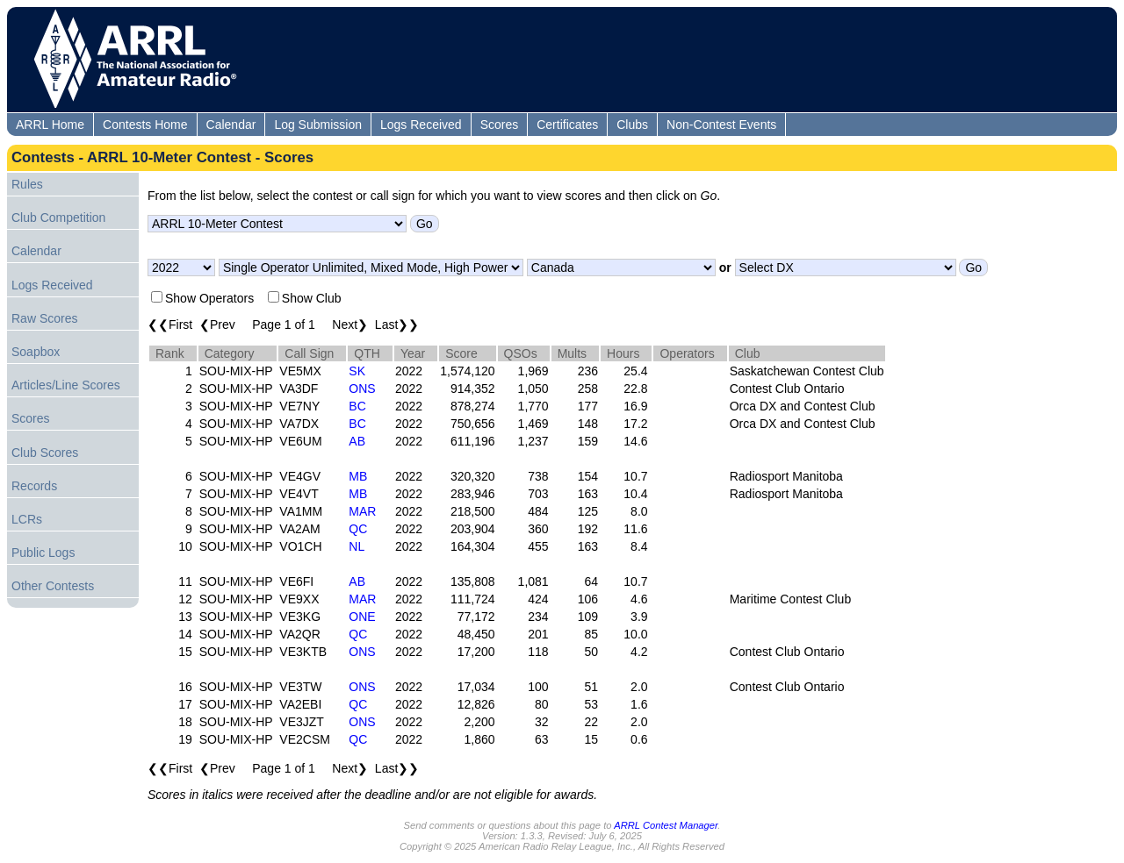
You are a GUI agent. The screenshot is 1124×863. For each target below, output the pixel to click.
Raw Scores (44, 318)
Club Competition (58, 217)
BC (357, 406)
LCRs (26, 519)
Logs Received (421, 125)
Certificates (567, 125)
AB (357, 441)
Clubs (632, 125)
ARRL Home (50, 125)
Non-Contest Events (721, 125)
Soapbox (35, 352)
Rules (27, 184)
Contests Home (145, 125)
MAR (362, 511)
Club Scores (44, 453)
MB (358, 476)
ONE (362, 617)
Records (34, 486)
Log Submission (318, 125)
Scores (499, 125)
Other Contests (52, 586)
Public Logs (43, 553)
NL (356, 546)
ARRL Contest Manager (665, 825)
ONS (362, 389)
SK (357, 371)
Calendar (231, 125)
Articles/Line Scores (65, 385)
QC (358, 529)
